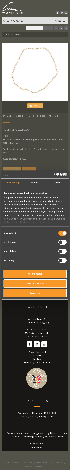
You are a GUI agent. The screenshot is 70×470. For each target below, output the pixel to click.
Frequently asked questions (37, 362)
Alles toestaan (35, 273)
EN (66, 28)
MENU (60, 20)
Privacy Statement (37, 351)
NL (56, 28)
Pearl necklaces (13, 34)
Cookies (37, 355)
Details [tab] (35, 182)
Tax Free (37, 359)
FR (61, 28)
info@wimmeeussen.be (38, 333)
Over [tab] (57, 182)
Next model (35, 105)
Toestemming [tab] (12, 182)
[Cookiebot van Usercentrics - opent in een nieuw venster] (54, 174)
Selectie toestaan (35, 283)
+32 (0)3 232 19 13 (14, 20)
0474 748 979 (41, 336)
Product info (48, 462)
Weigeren (35, 293)
